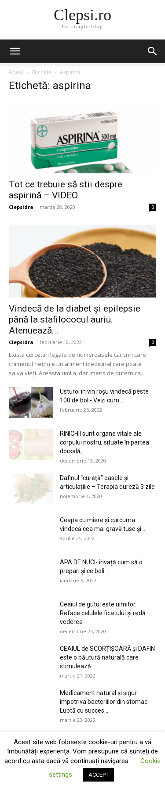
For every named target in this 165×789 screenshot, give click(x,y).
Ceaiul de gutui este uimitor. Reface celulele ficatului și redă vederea (103, 613)
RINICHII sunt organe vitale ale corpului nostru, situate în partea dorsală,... (104, 442)
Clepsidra (21, 207)
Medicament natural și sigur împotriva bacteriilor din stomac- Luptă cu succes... (105, 701)
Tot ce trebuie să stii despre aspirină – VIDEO (65, 190)
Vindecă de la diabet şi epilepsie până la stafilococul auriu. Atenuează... (74, 319)
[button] (15, 51)
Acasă (16, 72)
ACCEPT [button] (98, 774)
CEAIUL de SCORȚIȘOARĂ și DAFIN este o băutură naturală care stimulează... (107, 657)
